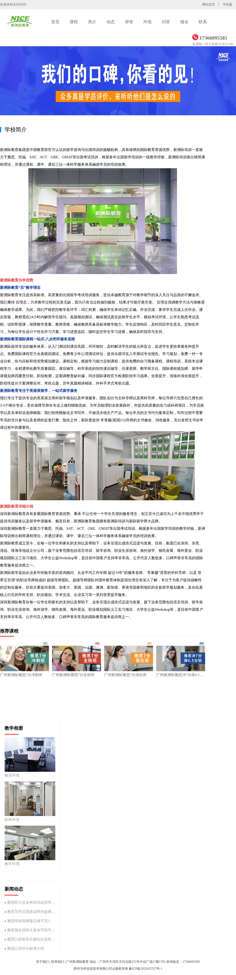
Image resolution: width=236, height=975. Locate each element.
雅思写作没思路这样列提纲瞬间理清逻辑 (30, 912)
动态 (110, 22)
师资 (129, 22)
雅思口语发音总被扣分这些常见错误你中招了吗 (30, 939)
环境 (147, 22)
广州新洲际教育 (77, 961)
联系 (203, 22)
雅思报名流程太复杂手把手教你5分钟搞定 (30, 930)
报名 (184, 22)
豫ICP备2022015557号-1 (145, 968)
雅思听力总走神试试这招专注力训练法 (30, 902)
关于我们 (42, 961)
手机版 (227, 4)
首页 (55, 22)
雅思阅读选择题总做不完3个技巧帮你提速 (30, 921)
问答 (166, 22)
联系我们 (57, 961)
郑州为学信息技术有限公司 (93, 968)
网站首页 (208, 4)
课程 (74, 22)
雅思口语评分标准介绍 (24, 948)
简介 (92, 22)
